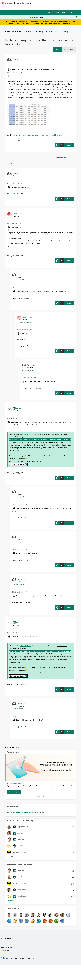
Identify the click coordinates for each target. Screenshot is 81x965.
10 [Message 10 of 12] (23, 346)
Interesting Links (33, 135)
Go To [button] (71, 12)
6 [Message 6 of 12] (18, 560)
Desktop (64, 31)
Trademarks (4, 954)
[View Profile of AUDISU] (15, 213)
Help (63, 12)
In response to (18, 280)
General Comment (19, 135)
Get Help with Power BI (46, 31)
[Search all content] (53, 17)
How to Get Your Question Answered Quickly (23, 812)
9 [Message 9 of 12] (18, 298)
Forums (28, 31)
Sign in (57, 12)
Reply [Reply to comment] (69, 199)
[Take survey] (14, 792)
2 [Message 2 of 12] (13, 684)
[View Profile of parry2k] (18, 408)
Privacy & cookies (6, 947)
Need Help (44, 135)
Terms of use (5, 950)
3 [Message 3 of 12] (18, 727)
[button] (57, 49)
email (19, 461)
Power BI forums (13, 31)
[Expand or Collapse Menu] (3, 8)
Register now (67, 23)
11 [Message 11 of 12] (28, 388)
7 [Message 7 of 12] (18, 518)
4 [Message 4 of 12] (13, 473)
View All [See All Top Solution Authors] (10, 857)
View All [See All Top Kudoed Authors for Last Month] (10, 900)
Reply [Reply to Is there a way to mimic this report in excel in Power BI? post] (69, 145)
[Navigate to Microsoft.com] (7, 3)
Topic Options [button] (68, 49)
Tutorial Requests (56, 135)
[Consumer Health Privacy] (27, 958)
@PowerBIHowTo (25, 434)
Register (49, 12)
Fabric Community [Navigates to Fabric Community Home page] (24, 3)
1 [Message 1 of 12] (13, 140)
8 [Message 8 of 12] (13, 256)
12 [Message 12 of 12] (14, 194)
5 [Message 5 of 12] (18, 602)
